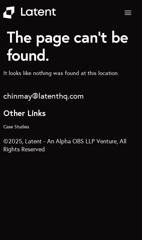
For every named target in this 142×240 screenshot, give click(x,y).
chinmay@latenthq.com (43, 96)
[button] (127, 12)
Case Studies (16, 127)
